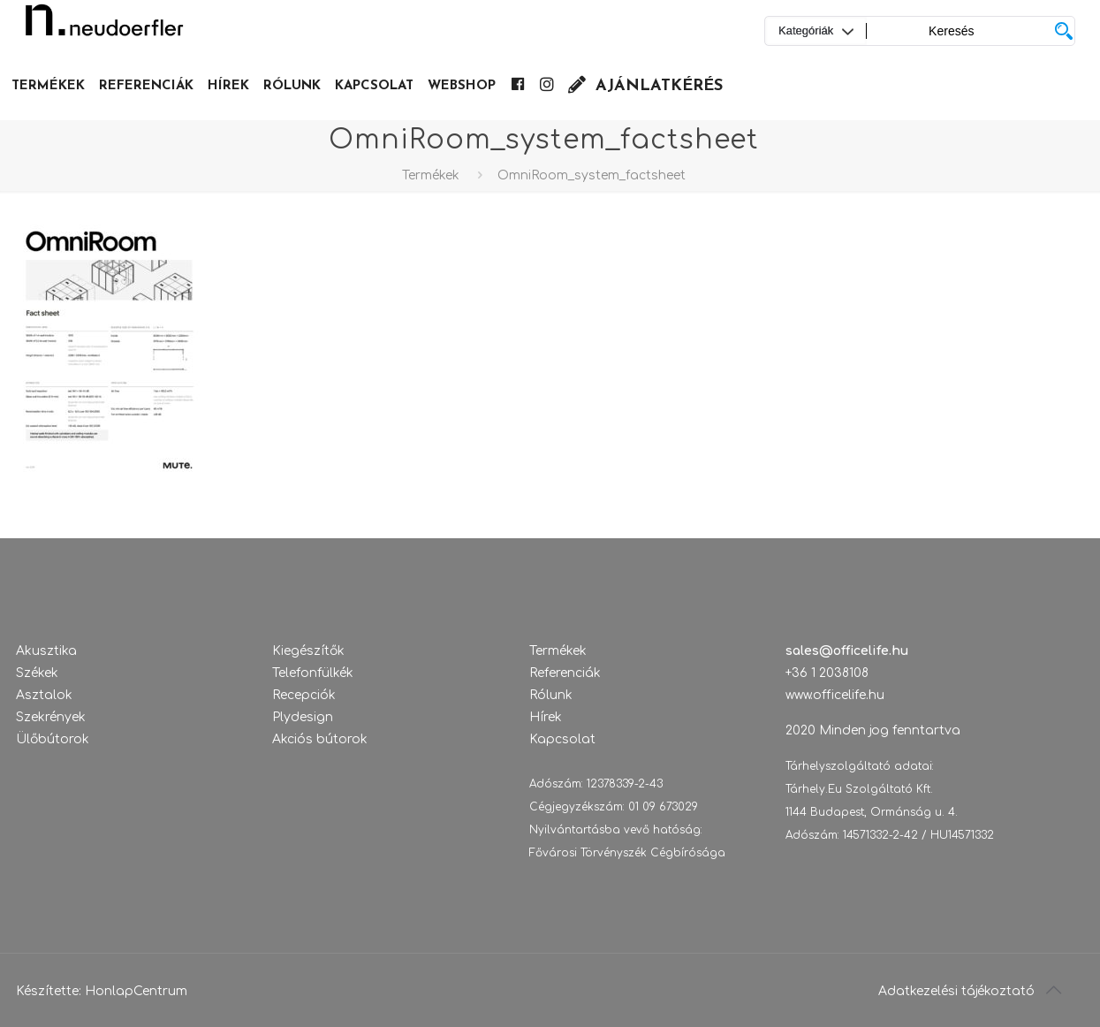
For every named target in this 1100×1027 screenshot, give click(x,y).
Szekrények (51, 717)
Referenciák (565, 673)
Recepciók (304, 695)
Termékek (430, 175)
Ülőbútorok (52, 739)
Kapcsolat (562, 739)
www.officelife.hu (834, 695)
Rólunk (551, 695)
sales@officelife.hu (846, 651)
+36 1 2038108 (827, 673)
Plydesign (302, 717)
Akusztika (46, 651)
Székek (37, 673)
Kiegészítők (308, 651)
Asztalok (44, 695)
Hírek (545, 717)
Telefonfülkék (312, 673)
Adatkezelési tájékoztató (956, 991)
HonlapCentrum (136, 991)
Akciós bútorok (320, 739)
